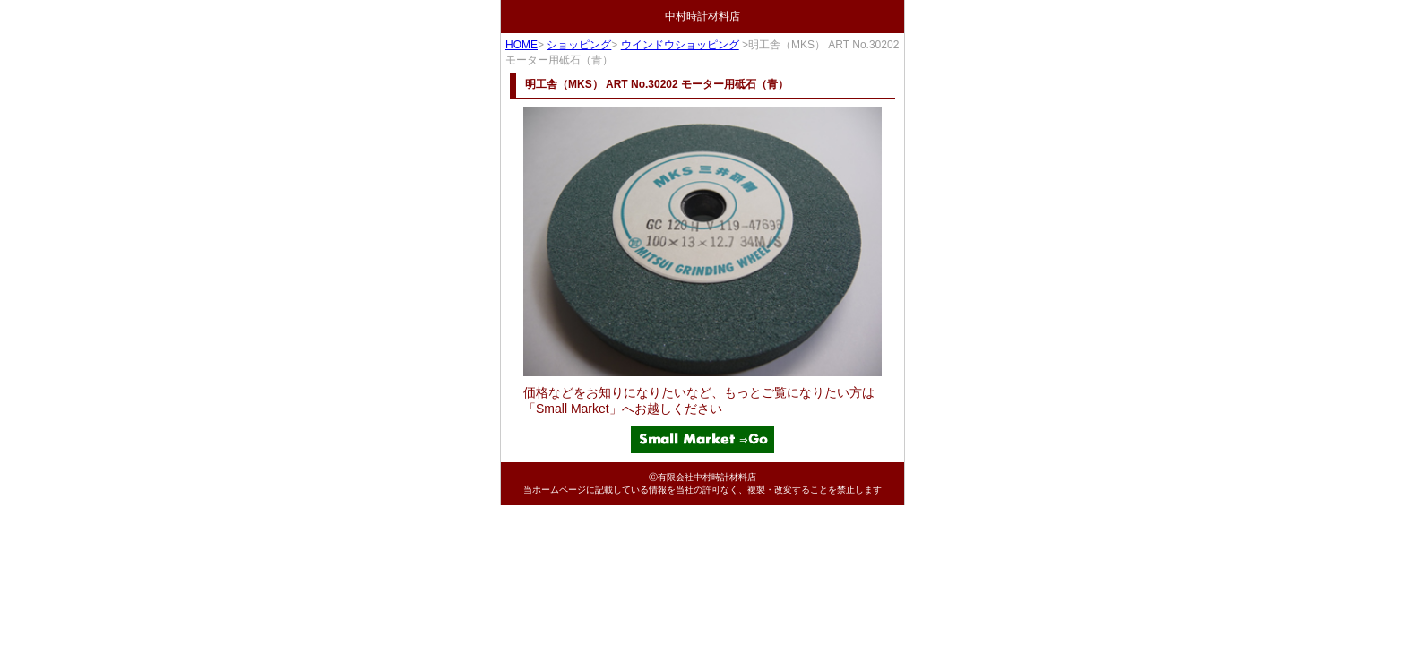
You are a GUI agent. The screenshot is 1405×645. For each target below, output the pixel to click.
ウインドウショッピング (680, 45)
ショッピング (579, 45)
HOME (521, 45)
